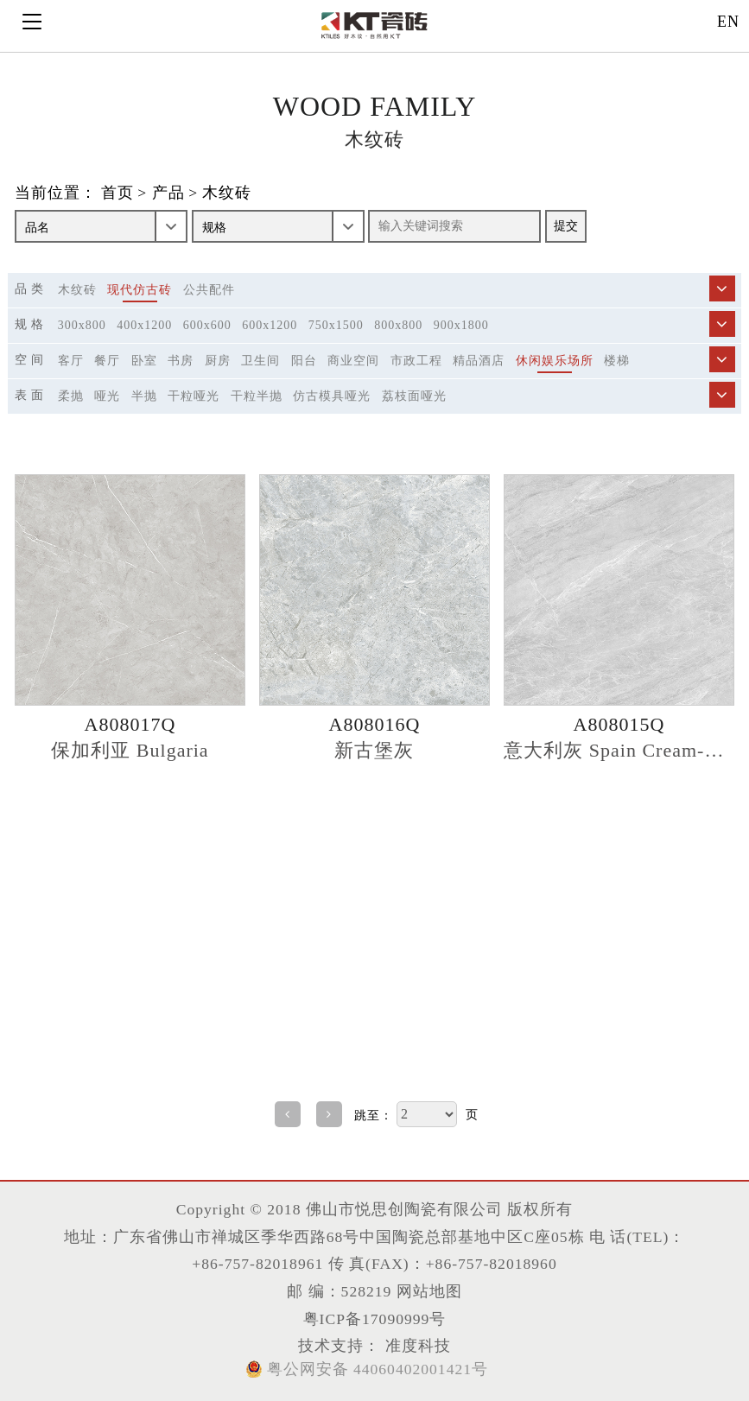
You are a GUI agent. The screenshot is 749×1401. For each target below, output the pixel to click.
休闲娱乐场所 (554, 360)
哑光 (107, 396)
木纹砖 (226, 193)
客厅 (71, 360)
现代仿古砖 (139, 289)
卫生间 (260, 360)
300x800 (82, 325)
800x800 (398, 325)
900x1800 (461, 325)
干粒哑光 (193, 396)
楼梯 (617, 360)
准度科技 (415, 1345)
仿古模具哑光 (332, 396)
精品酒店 (479, 360)
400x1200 (144, 325)
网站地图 (429, 1291)
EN (728, 21)
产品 (168, 193)
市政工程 (416, 360)
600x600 (207, 325)
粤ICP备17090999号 (375, 1319)
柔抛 (71, 396)
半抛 (144, 396)
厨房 (218, 360)
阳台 (304, 360)
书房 (181, 360)
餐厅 (107, 360)
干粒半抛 (256, 396)
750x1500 (336, 325)
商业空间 (353, 360)
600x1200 (269, 325)
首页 (117, 193)
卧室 (144, 360)
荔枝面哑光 (414, 396)
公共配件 (209, 289)
